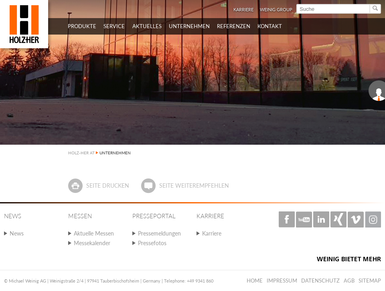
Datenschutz (320, 280)
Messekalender (92, 243)
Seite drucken (107, 185)
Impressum (282, 280)
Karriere (243, 9)
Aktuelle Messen (94, 233)
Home (255, 280)
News (17, 233)
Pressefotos (152, 243)
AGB (349, 280)
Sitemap (370, 280)
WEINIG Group (276, 9)
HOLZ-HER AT (81, 152)
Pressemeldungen (159, 233)
